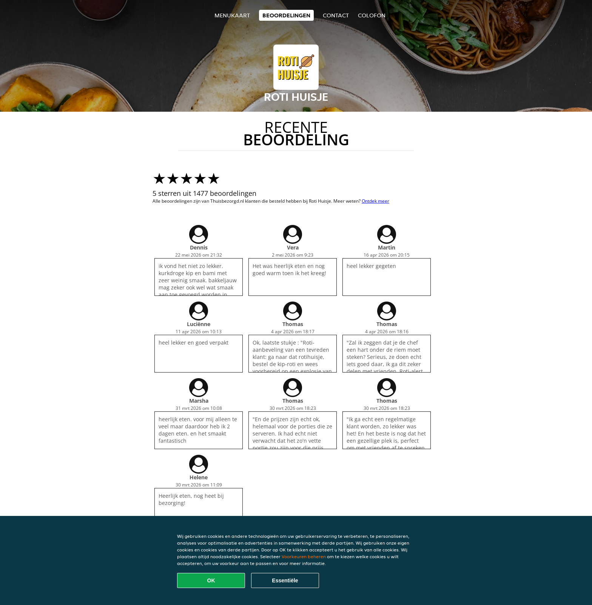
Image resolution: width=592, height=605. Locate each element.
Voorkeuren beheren (304, 556)
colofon (371, 15)
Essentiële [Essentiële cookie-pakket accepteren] (285, 580)
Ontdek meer (375, 201)
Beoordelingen (286, 15)
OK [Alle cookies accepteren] (211, 580)
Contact (336, 15)
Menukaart (232, 15)
